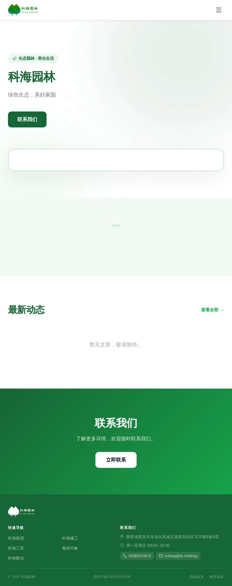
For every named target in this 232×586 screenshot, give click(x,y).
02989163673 (137, 556)
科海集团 (16, 538)
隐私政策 (196, 577)
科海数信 (16, 558)
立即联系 (116, 460)
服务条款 (216, 577)
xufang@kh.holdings (178, 556)
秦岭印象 (70, 548)
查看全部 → (212, 309)
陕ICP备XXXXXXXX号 (112, 577)
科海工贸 (16, 548)
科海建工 (70, 538)
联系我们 (27, 119)
